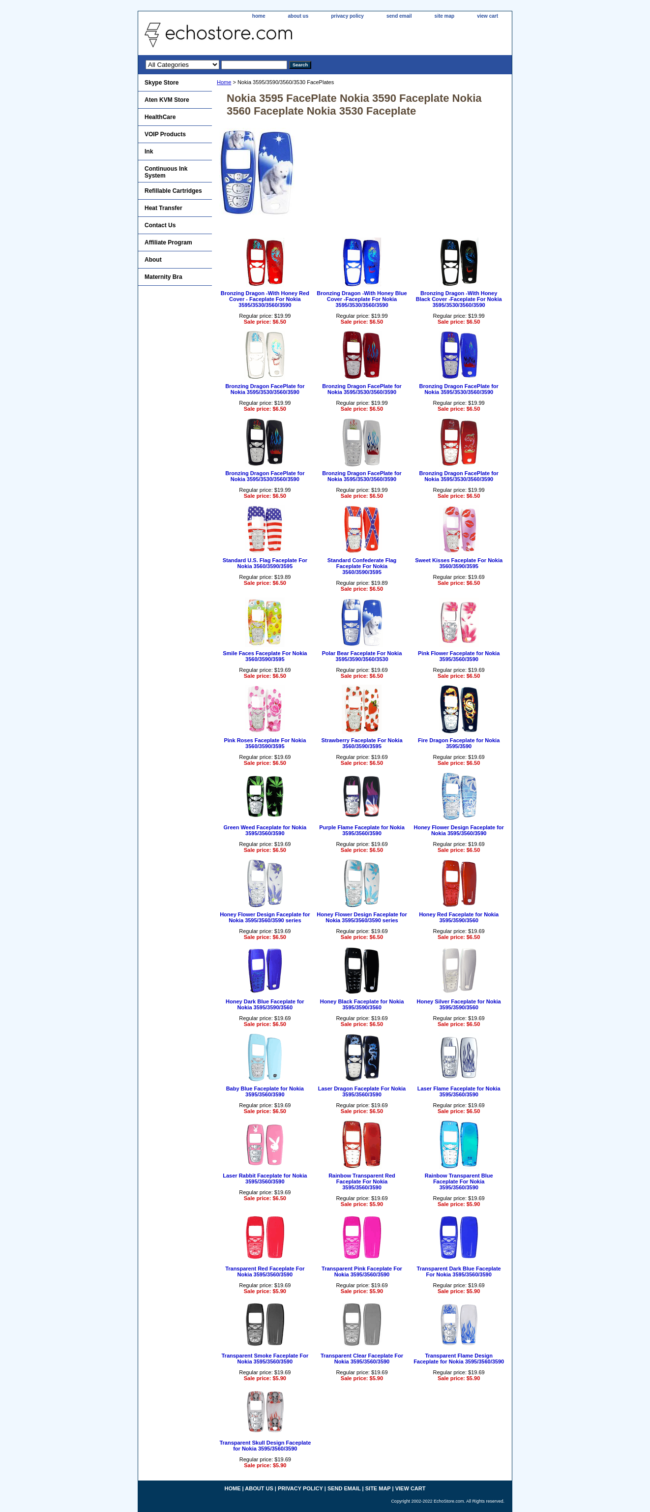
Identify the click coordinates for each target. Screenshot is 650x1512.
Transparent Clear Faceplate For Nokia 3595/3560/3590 (362, 1358)
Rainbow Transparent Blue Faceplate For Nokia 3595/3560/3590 (459, 1181)
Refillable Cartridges (173, 190)
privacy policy (347, 16)
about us (298, 16)
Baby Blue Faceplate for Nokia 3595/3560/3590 (265, 1091)
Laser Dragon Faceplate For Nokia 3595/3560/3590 (362, 1091)
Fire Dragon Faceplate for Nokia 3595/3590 (459, 743)
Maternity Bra (163, 276)
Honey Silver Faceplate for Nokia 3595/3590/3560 (459, 1004)
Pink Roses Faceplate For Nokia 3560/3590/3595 (265, 743)
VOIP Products (165, 134)
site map (445, 16)
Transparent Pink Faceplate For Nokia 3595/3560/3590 (362, 1271)
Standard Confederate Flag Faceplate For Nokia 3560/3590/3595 (362, 566)
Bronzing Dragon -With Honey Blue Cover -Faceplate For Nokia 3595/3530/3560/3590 (362, 299)
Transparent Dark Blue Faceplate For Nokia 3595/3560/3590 (459, 1271)
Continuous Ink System (166, 172)
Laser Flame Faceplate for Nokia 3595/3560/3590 (459, 1091)
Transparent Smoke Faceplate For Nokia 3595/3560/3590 (264, 1358)
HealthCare (160, 117)
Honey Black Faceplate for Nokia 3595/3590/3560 (362, 1004)
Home (224, 82)
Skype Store (161, 82)
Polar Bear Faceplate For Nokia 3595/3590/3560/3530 (362, 656)
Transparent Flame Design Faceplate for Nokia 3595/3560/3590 (459, 1358)
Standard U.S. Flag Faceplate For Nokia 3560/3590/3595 (265, 563)
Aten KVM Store (167, 99)
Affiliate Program (168, 242)
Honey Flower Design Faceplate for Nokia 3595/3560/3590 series (265, 917)
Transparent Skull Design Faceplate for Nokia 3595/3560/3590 (265, 1446)
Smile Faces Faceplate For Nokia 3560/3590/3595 (265, 656)
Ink (149, 151)
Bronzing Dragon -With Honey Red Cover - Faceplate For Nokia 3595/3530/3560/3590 (265, 299)
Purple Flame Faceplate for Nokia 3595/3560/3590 (362, 830)
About (153, 259)
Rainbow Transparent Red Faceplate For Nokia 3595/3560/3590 (361, 1181)
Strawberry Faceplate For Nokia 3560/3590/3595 (361, 743)
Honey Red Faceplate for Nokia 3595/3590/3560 (459, 917)
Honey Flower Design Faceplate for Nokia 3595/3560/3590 (458, 830)
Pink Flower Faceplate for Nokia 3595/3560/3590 (459, 656)
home (259, 16)
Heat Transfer (163, 208)
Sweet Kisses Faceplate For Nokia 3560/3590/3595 (458, 563)
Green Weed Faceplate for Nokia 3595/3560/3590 (265, 830)
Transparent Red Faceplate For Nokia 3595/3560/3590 (264, 1271)
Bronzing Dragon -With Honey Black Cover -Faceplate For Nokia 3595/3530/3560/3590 (459, 299)
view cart (487, 16)
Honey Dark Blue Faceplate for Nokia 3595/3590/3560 (265, 1004)
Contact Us (160, 225)
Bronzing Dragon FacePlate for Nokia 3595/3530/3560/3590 (264, 389)
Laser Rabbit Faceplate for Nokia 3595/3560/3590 (265, 1178)
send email (399, 16)
